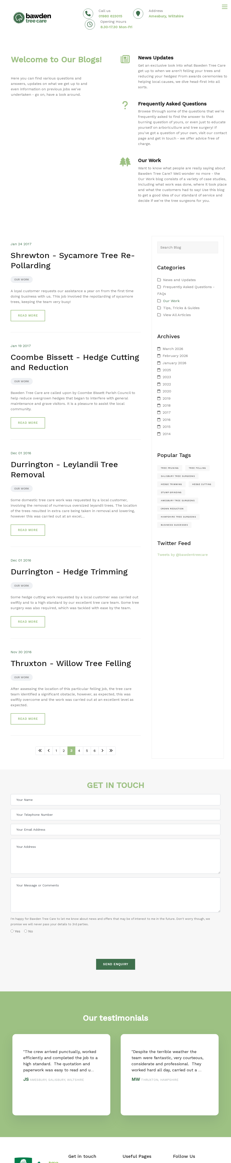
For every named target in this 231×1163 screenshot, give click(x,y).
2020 (167, 391)
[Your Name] (115, 799)
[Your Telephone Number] (115, 814)
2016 (167, 419)
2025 (167, 370)
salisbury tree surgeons (178, 476)
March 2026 (173, 349)
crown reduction (172, 509)
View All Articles (177, 315)
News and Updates (179, 280)
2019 (167, 398)
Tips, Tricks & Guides (181, 308)
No (28, 931)
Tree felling (197, 468)
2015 (167, 426)
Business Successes (174, 525)
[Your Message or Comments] (115, 894)
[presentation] (45, 944)
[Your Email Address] (115, 829)
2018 (167, 405)
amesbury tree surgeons (178, 500)
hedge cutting (201, 484)
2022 (167, 384)
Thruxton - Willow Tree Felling (71, 663)
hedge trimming (171, 484)
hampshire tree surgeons (178, 517)
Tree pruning (170, 468)
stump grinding (171, 492)
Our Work (21, 279)
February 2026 (175, 356)
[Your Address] (115, 856)
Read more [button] (28, 315)
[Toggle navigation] (224, 6)
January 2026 (174, 363)
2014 (167, 434)
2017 (167, 412)
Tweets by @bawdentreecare (182, 554)
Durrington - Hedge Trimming (69, 571)
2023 (167, 377)
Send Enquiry (115, 964)
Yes (15, 931)
